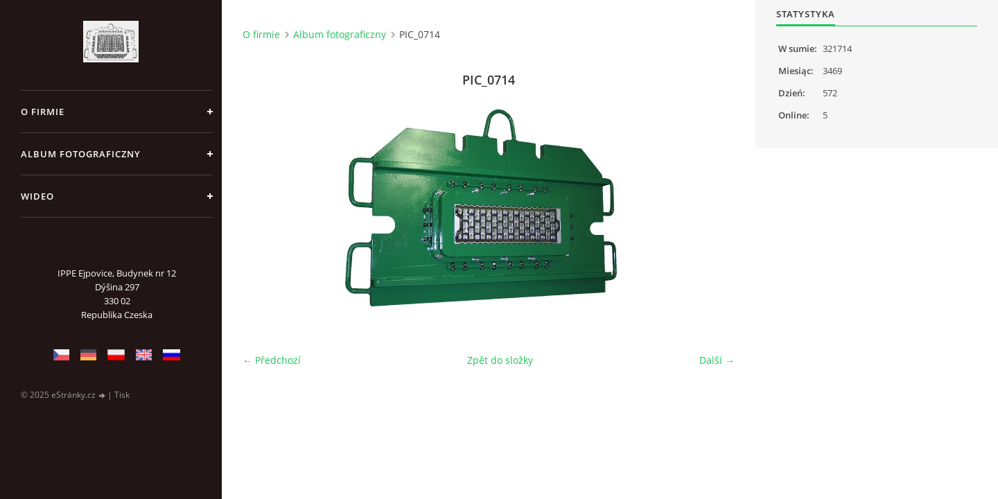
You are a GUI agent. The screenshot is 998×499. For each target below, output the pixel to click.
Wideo (37, 196)
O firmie (42, 111)
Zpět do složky (500, 360)
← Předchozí (272, 360)
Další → (717, 360)
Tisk (122, 395)
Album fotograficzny (81, 154)
